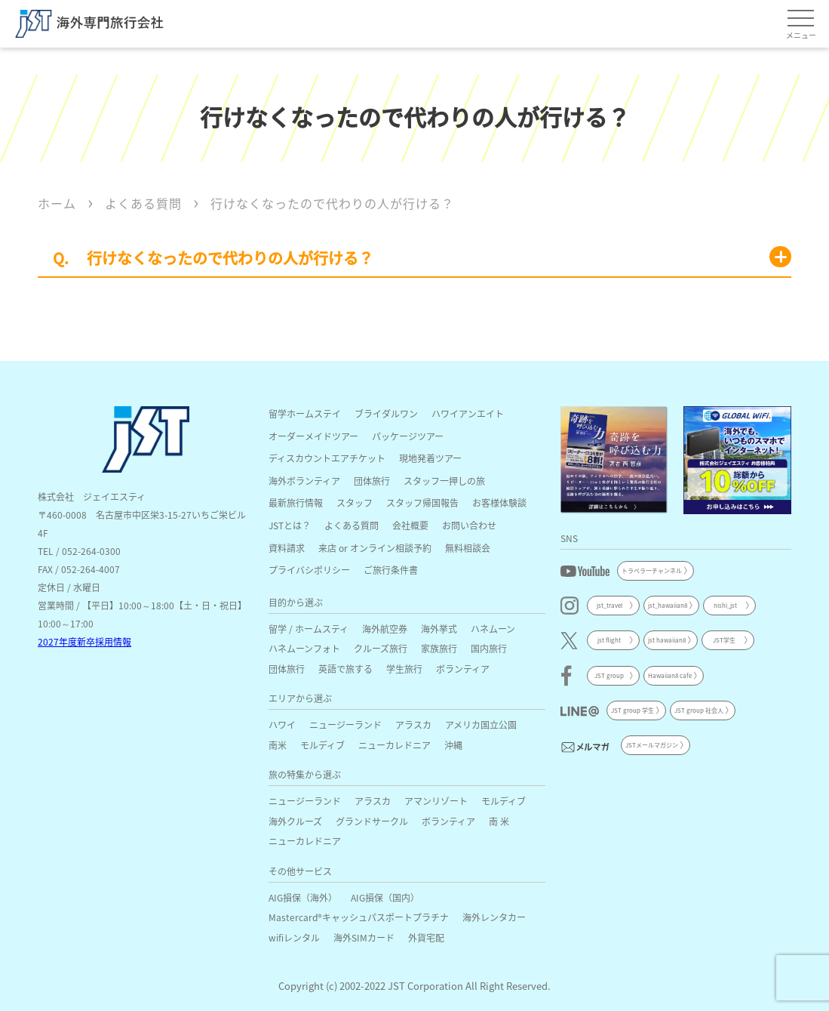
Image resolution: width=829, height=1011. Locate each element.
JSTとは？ (290, 525)
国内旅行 (489, 648)
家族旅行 (439, 648)
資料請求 (287, 547)
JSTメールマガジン (651, 745)
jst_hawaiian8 (667, 605)
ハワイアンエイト (467, 413)
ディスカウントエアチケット (327, 458)
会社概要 (410, 525)
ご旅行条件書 (391, 569)
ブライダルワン (386, 413)
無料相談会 (467, 547)
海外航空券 (384, 628)
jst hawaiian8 (667, 640)
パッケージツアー (408, 436)
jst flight (609, 640)
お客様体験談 (499, 502)
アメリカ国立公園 (481, 724)
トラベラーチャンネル (652, 570)
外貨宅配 (426, 937)
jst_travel (609, 605)
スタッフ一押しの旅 (444, 480)
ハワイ (282, 724)
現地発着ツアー (430, 458)
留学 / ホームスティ (308, 628)
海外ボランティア (304, 480)
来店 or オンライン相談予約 (374, 547)
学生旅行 (404, 668)
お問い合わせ (469, 525)
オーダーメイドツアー (313, 436)
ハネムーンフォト (304, 648)
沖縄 (453, 744)
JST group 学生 (632, 710)
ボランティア (463, 668)
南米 (278, 744)
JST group (609, 675)
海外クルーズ (295, 821)
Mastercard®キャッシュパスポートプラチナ (359, 917)
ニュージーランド (345, 724)
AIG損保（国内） (385, 897)
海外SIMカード (364, 937)
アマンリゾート (436, 800)
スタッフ (354, 502)
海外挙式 (439, 628)
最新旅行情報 (296, 502)
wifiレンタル (294, 937)
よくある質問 (351, 525)
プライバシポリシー (309, 569)
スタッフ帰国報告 (422, 502)
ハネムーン (493, 628)
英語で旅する (345, 668)
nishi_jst (725, 605)
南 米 (499, 821)
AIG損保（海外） (303, 897)
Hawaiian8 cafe (670, 675)
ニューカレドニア (394, 744)
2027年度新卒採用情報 (84, 641)
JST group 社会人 (698, 710)
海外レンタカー (494, 917)
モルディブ (322, 744)
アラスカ (413, 724)
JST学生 (724, 640)
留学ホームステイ (305, 413)
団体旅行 (372, 480)
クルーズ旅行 (380, 648)
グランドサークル (372, 821)
